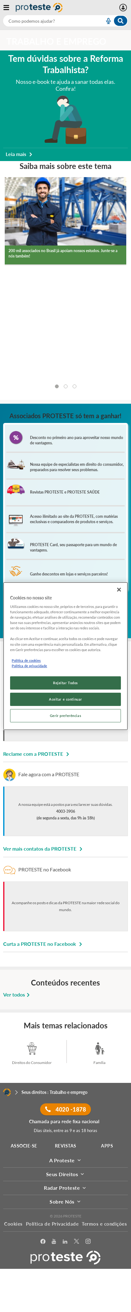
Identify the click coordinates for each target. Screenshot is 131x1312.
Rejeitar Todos (65, 683)
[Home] (7, 1092)
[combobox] (65, 20)
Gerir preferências (65, 716)
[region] (65, 656)
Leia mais (20, 154)
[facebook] (43, 1241)
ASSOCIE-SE (24, 1145)
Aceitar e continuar (65, 699)
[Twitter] (76, 1241)
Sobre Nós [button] (65, 1202)
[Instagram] (88, 1241)
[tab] (57, 386)
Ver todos (17, 994)
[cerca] (46, 21)
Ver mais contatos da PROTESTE (43, 849)
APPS (107, 1145)
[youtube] (54, 1241)
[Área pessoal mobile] (124, 7)
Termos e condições (104, 1224)
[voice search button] (106, 21)
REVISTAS (65, 1145)
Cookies (13, 1224)
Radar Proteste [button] (65, 1188)
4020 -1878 (65, 1109)
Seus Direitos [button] (65, 1174)
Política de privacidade (29, 666)
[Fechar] (119, 589)
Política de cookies (26, 660)
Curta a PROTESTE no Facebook (43, 944)
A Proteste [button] (65, 1160)
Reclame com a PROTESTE (37, 754)
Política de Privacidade (52, 1224)
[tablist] (65, 386)
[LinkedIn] (65, 1241)
